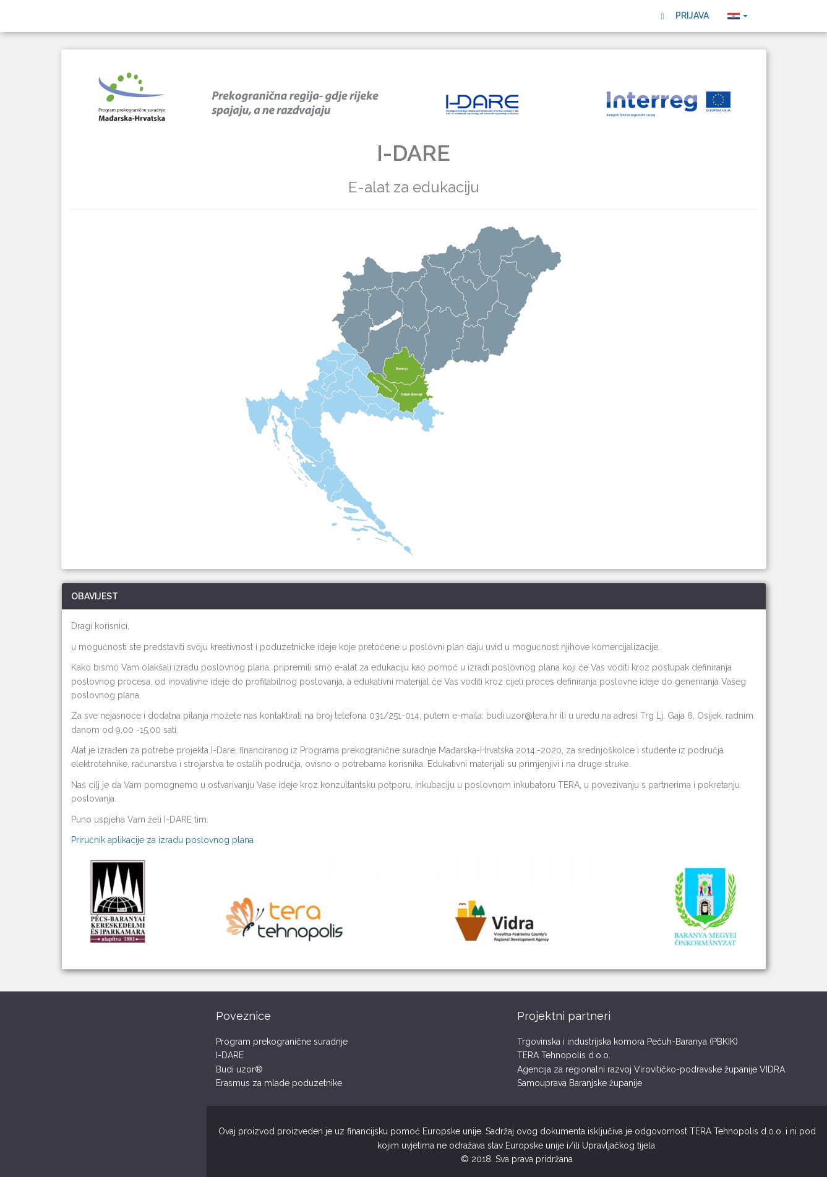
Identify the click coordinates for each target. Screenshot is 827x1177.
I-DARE (230, 1055)
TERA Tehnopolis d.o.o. (564, 1055)
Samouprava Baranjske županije (579, 1083)
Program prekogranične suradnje (282, 1041)
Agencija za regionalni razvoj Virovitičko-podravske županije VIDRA (651, 1069)
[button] (737, 16)
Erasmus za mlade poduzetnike (279, 1083)
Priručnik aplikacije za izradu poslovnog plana (162, 840)
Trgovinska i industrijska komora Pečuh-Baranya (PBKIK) (627, 1041)
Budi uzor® (239, 1069)
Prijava (684, 16)
